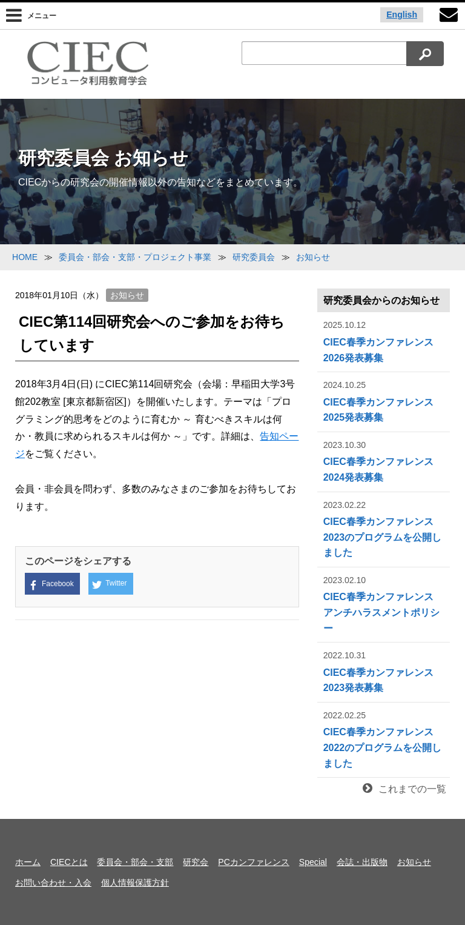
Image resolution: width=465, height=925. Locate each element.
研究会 (195, 862)
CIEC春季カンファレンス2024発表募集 (383, 460)
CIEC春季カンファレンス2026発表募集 (383, 340)
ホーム (28, 862)
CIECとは (69, 862)
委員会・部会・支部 (135, 862)
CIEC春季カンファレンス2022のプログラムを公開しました (383, 739)
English (401, 14)
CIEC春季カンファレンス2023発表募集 (383, 671)
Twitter (109, 584)
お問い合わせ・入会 (53, 882)
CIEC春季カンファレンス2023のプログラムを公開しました (383, 528)
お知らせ (127, 295)
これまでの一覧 (404, 789)
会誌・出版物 (362, 862)
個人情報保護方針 (135, 882)
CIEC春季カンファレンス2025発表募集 (383, 400)
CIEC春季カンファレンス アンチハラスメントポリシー (383, 603)
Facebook (51, 584)
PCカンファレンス (253, 862)
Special (313, 862)
